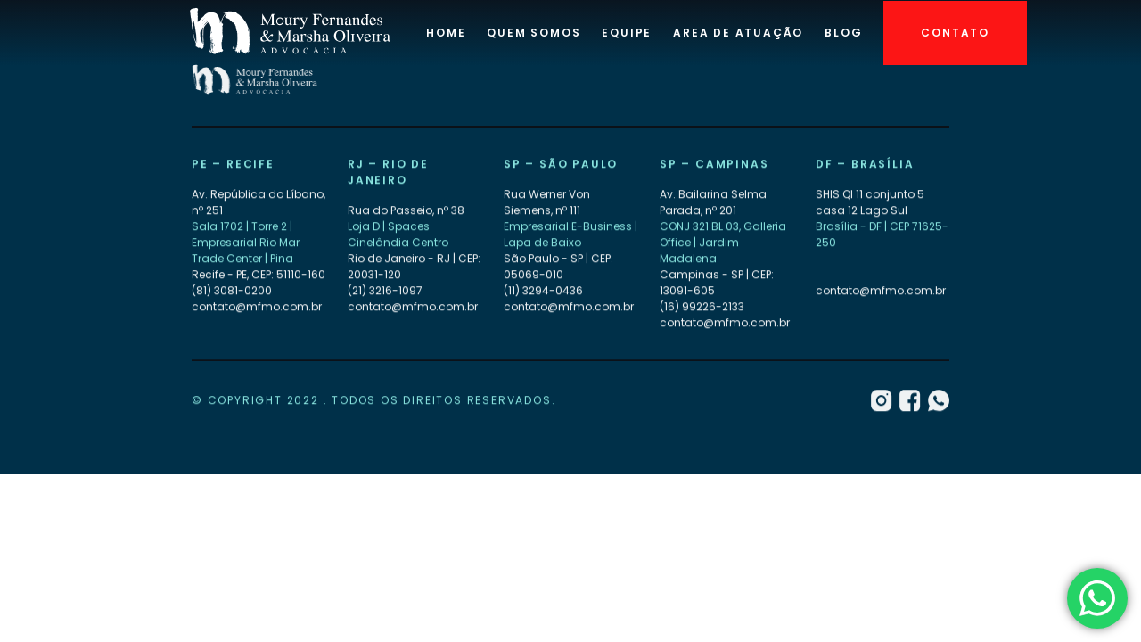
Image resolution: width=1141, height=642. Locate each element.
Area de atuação (738, 32)
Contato (955, 32)
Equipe (627, 32)
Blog (843, 32)
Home (445, 32)
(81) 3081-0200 (232, 291)
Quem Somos (533, 32)
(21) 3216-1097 (385, 291)
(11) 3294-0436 (543, 291)
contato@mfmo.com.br (257, 307)
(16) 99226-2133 (702, 307)
